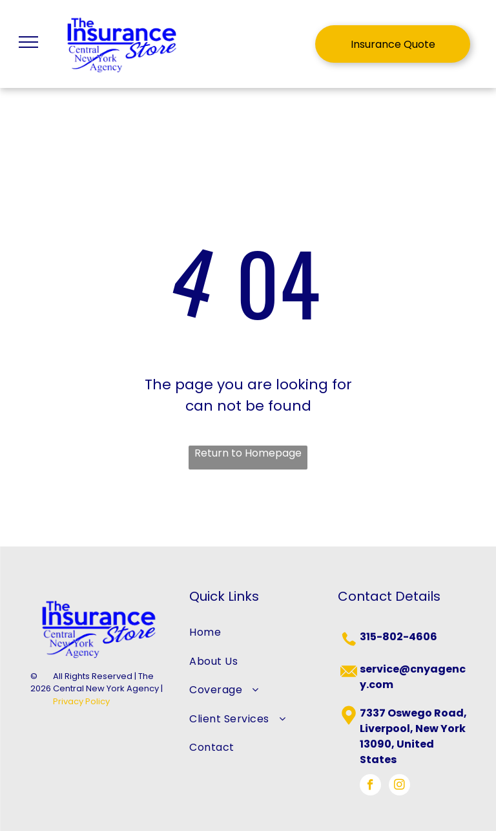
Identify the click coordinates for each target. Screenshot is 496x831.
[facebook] (370, 786)
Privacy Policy (81, 701)
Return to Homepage (248, 453)
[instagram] (399, 786)
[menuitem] (247, 632)
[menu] (28, 42)
